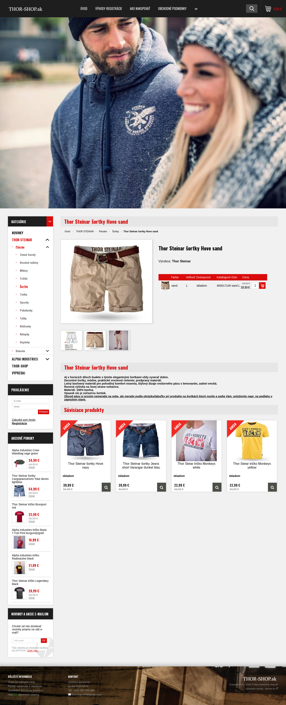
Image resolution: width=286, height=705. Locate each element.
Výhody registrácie (108, 8)
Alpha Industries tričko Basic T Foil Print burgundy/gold (29, 531)
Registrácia (19, 423)
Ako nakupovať (140, 8)
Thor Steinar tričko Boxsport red (29, 506)
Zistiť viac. (33, 650)
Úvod (83, 8)
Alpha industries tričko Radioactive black (25, 557)
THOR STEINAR (85, 231)
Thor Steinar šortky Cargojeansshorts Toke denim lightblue (30, 479)
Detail (32, 467)
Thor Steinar (181, 261)
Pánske (103, 231)
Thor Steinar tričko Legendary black (30, 582)
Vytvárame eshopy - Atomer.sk (261, 688)
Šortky (115, 231)
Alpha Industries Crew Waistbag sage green (25, 452)
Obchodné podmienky (172, 8)
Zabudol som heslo (23, 419)
